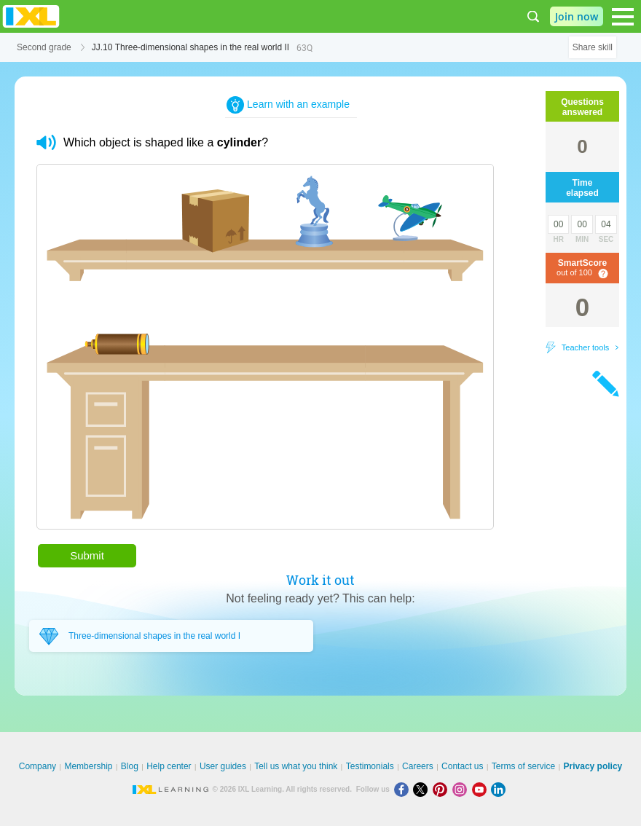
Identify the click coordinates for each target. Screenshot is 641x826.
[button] (46, 142)
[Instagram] (462, 789)
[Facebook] (404, 789)
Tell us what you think (295, 766)
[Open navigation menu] (623, 17)
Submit (87, 555)
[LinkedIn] (499, 789)
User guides (223, 766)
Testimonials (370, 766)
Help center (168, 766)
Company (37, 766)
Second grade (44, 47)
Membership (88, 766)
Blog (129, 766)
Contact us (462, 766)
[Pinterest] (442, 789)
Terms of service (523, 766)
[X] (423, 789)
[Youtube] (482, 789)
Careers (417, 766)
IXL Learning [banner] (31, 16)
